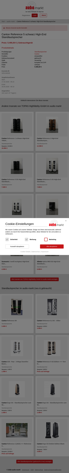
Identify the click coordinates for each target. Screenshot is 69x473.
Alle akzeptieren (51, 246)
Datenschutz (35, 252)
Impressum (45, 252)
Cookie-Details (25, 252)
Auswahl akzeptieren (17, 246)
